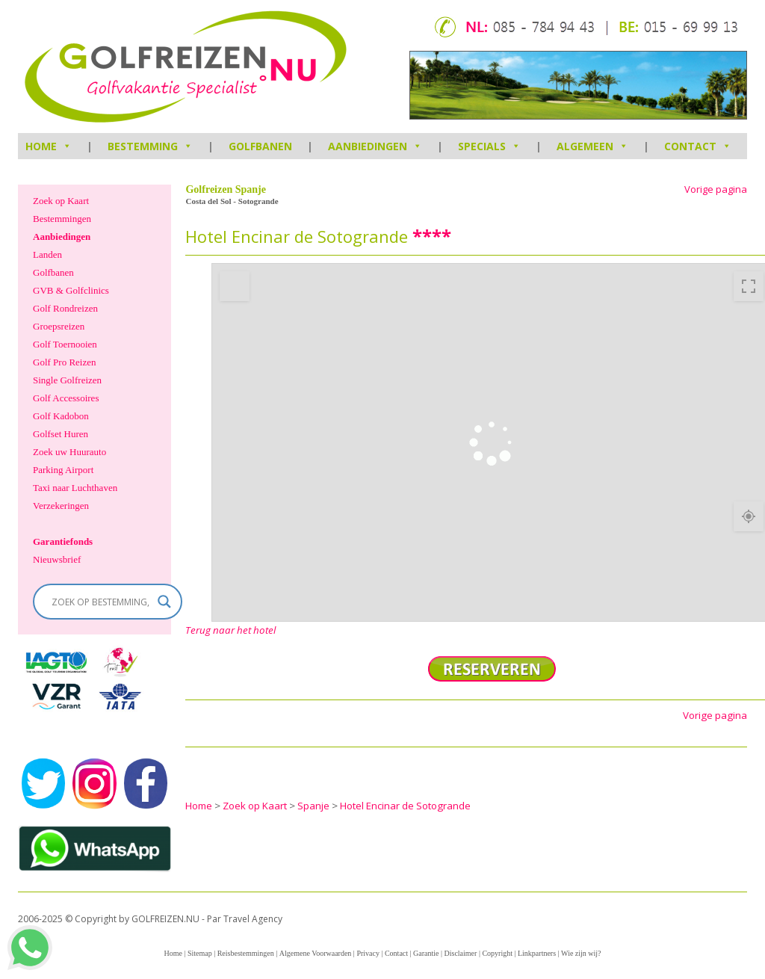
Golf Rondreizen (65, 308)
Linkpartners (537, 953)
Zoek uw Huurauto (69, 451)
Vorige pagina (715, 189)
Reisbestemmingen (245, 953)
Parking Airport (63, 469)
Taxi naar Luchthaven (75, 487)
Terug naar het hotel (230, 630)
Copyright (497, 953)
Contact (697, 146)
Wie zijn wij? (581, 953)
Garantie (426, 953)
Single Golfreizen (67, 380)
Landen (47, 254)
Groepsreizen (58, 326)
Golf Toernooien (65, 344)
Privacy (368, 953)
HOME (48, 146)
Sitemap (200, 953)
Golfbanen (260, 146)
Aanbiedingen (375, 146)
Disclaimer (461, 953)
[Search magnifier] (164, 601)
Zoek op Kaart (61, 200)
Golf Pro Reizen (64, 362)
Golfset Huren (60, 433)
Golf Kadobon (61, 415)
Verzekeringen (61, 505)
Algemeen (592, 146)
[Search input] (101, 601)
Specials (489, 146)
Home (173, 953)
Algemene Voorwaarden (315, 953)
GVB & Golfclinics (71, 290)
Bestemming (150, 146)
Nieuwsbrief (57, 559)
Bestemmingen (62, 218)
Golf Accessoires (66, 398)
